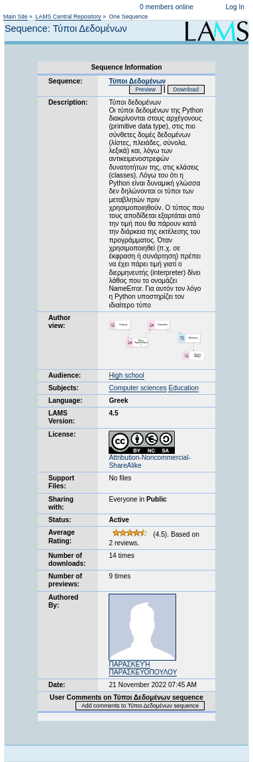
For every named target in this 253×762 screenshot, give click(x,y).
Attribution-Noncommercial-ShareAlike (149, 458)
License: (62, 434)
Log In (235, 7)
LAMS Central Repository (68, 16)
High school (126, 375)
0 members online (166, 7)
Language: (65, 400)
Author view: (59, 321)
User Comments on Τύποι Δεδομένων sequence (126, 697)
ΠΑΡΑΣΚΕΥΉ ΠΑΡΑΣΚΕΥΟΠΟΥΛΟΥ (143, 668)
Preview (145, 89)
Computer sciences (137, 388)
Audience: (64, 375)
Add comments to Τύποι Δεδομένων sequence (140, 705)
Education (183, 388)
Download (186, 89)
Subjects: (63, 388)
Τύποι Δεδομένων (137, 81)
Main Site (15, 16)
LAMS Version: (61, 417)
